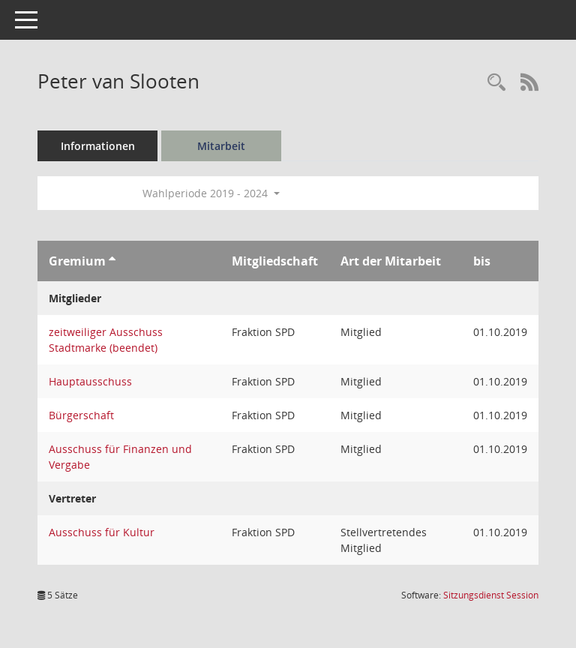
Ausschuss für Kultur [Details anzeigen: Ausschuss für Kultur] (101, 532)
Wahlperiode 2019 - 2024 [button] (211, 193)
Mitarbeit (221, 146)
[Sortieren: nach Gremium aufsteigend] (112, 261)
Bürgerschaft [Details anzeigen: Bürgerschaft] (81, 415)
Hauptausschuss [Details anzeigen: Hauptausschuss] (90, 381)
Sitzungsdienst (490, 595)
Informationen (98, 146)
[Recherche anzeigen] (496, 82)
